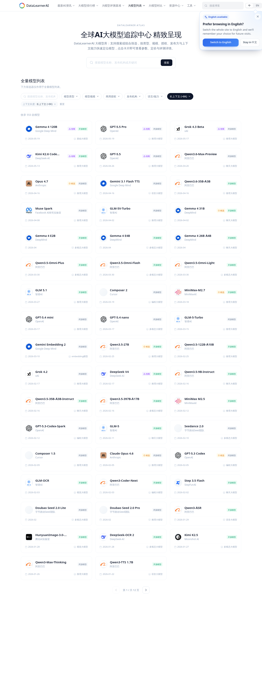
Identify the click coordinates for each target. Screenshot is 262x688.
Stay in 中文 (250, 42)
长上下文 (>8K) (180, 96)
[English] (257, 5)
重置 (62, 104)
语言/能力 (155, 96)
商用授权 (113, 96)
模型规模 (92, 96)
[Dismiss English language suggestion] (258, 17)
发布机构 (134, 96)
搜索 (166, 62)
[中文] (249, 5)
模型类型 (71, 96)
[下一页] (146, 590)
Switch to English (220, 42)
